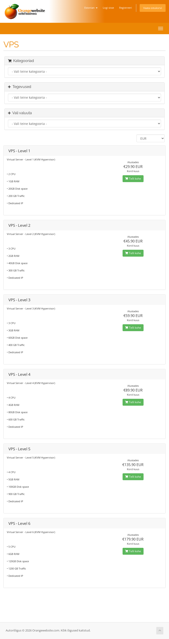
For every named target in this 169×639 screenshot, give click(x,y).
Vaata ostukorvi (152, 8)
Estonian (91, 7)
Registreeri (125, 7)
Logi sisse (108, 7)
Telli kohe (133, 178)
